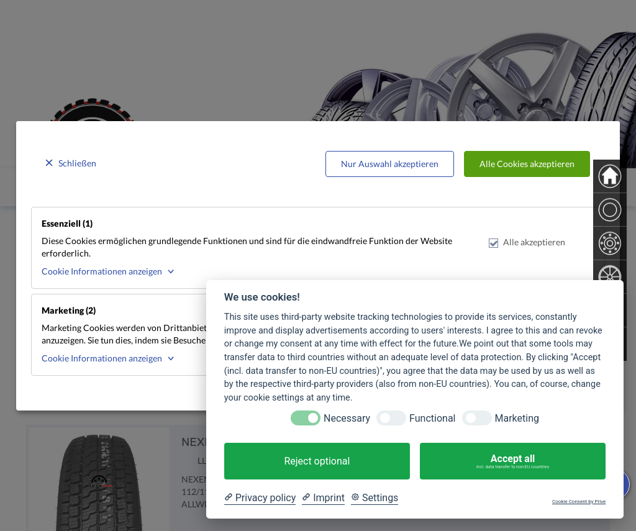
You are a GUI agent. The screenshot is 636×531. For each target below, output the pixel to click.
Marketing (517, 418)
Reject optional (317, 461)
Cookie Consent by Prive (579, 501)
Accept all (513, 461)
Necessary (347, 418)
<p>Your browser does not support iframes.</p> (318, 265)
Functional (432, 418)
